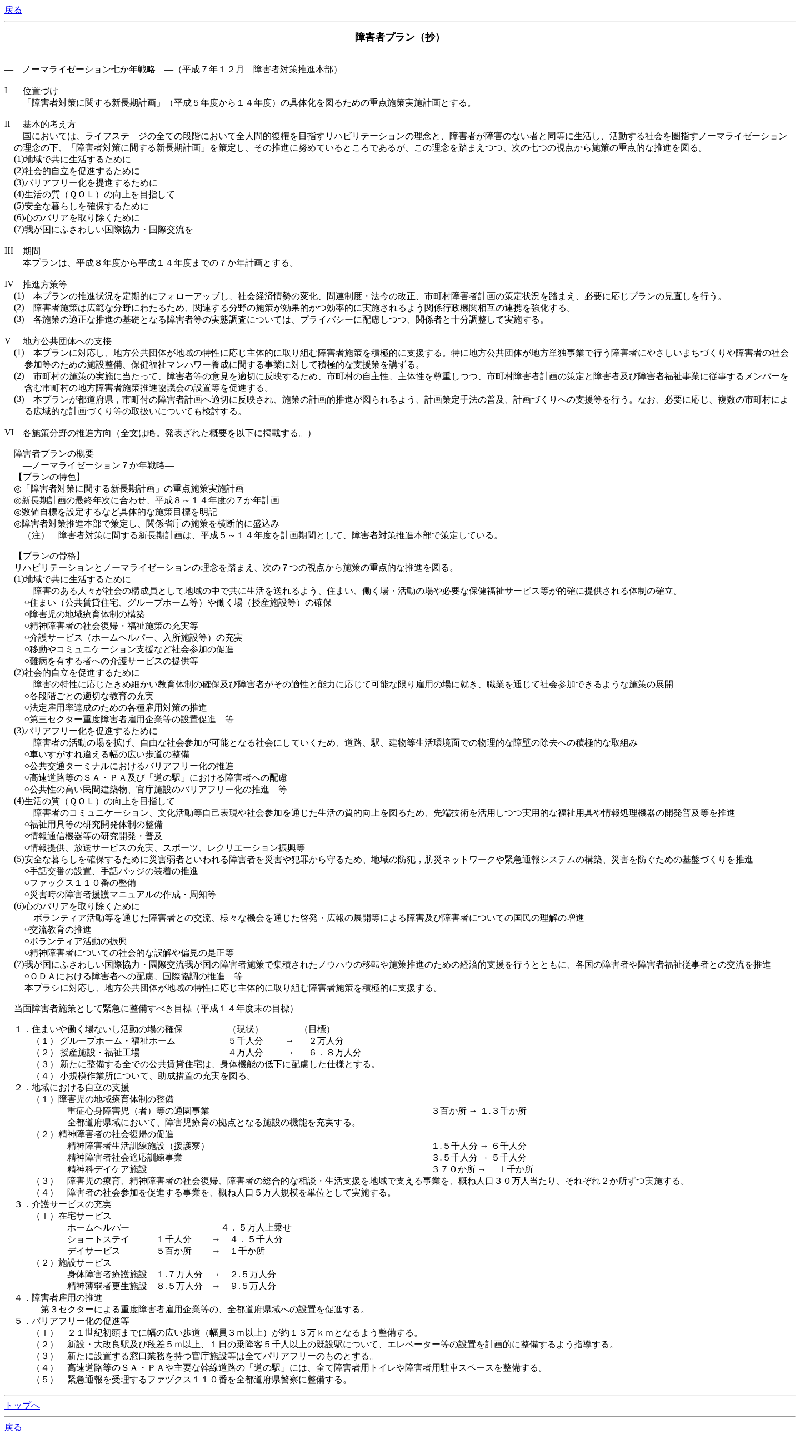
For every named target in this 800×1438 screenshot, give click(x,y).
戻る (13, 9)
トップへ (22, 1405)
